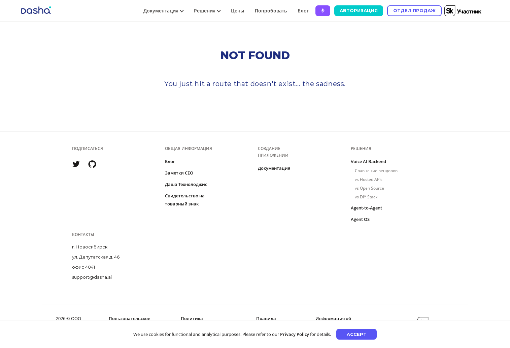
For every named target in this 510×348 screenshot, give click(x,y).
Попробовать (271, 10)
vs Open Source (369, 188)
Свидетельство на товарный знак (185, 200)
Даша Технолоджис (186, 184)
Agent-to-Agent (366, 208)
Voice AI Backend (368, 161)
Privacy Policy (294, 334)
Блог (303, 10)
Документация (274, 168)
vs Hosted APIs (368, 179)
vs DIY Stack (366, 197)
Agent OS (360, 219)
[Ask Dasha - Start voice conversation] (322, 10)
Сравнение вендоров (376, 170)
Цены (237, 10)
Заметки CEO (179, 173)
